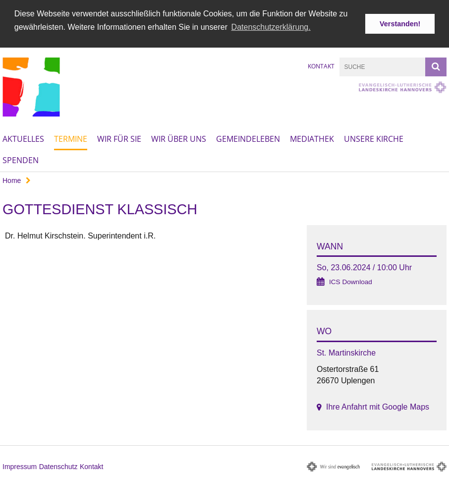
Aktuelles (23, 138)
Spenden (20, 160)
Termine (70, 138)
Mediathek (312, 138)
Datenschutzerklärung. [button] (271, 27)
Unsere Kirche (373, 138)
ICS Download (350, 282)
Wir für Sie (119, 138)
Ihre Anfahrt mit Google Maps (377, 407)
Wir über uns (178, 138)
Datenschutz (58, 466)
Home (11, 180)
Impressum (19, 466)
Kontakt (321, 65)
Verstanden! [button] (400, 24)
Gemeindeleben (248, 138)
